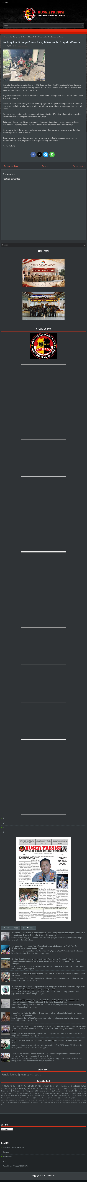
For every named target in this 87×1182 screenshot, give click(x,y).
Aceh (19, 1088)
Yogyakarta (17, 1102)
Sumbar (9, 1102)
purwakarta (74, 1102)
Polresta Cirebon (45, 1091)
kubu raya (44, 1102)
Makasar (11, 1098)
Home (6, 37)
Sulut (3, 1102)
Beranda (45, 166)
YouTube (5, 2)
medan (46, 1098)
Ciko (73, 1095)
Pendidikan (8, 1074)
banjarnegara (12, 1095)
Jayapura (4, 1098)
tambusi (83, 1102)
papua (57, 1102)
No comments (22, 46)
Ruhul (47, 1095)
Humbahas (6, 1100)
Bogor (72, 1093)
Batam (67, 1095)
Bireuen (76, 1098)
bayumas (35, 1102)
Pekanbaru (16, 1091)
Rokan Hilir (80, 1100)
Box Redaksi (7, 1157)
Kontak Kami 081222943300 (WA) (15, 1166)
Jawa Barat (80, 1095)
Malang (33, 1100)
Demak (83, 1098)
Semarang (59, 1091)
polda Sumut (54, 1098)
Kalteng (79, 1089)
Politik (23, 1074)
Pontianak (71, 1100)
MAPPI (26, 1100)
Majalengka (8, 1085)
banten (22, 1095)
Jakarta (77, 1085)
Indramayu (6, 1088)
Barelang (69, 1098)
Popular (6, 928)
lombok (51, 1102)
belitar (64, 1093)
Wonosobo (31, 1088)
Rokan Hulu (68, 1089)
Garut (3, 1095)
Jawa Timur (38, 1095)
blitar (30, 1093)
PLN (38, 1075)
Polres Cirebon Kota (60, 1100)
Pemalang (80, 1093)
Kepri (14, 1100)
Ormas (31, 1075)
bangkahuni (26, 1102)
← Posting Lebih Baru (10, 166)
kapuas (31, 1098)
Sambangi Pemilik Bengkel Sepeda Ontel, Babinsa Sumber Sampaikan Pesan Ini (41, 42)
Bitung (44, 1088)
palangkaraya (30, 1091)
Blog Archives (28, 928)
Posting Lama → (79, 166)
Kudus (20, 1100)
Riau (24, 1093)
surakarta (38, 1093)
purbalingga (65, 1102)
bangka (46, 1093)
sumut (62, 1098)
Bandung (55, 1088)
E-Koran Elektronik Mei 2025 (13, 1147)
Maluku (40, 1100)
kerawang (38, 1098)
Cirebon (29, 1085)
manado (71, 1091)
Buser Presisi (50, 1175)
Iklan (4, 1161)
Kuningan (4, 1091)
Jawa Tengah (14, 1093)
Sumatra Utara (21, 1098)
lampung (55, 1095)
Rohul (63, 1085)
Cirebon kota (48, 1085)
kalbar (29, 1095)
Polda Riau (48, 1100)
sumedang (56, 1093)
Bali (61, 1095)
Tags (16, 928)
